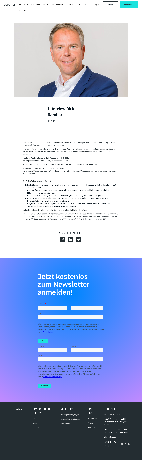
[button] (22, 4)
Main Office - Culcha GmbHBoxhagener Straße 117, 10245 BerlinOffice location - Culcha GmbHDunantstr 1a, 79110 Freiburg (117, 426)
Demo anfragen (129, 5)
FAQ (34, 419)
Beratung (36, 423)
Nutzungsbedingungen (69, 414)
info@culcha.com (110, 437)
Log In (96, 5)
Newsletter (92, 427)
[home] (9, 4)
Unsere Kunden (57, 4)
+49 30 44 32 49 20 (112, 414)
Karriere (90, 423)
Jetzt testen (110, 5)
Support (35, 427)
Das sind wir (92, 419)
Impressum (65, 423)
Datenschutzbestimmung (70, 419)
